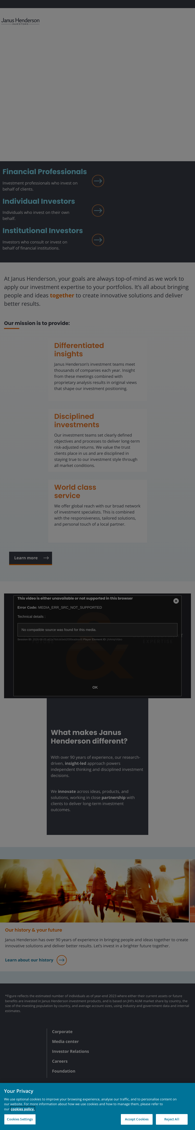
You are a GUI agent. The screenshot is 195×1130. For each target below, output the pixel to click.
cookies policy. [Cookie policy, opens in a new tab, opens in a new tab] (23, 1109)
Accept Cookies (137, 1119)
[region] (97, 1106)
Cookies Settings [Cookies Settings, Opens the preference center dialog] (20, 1119)
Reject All (171, 1119)
